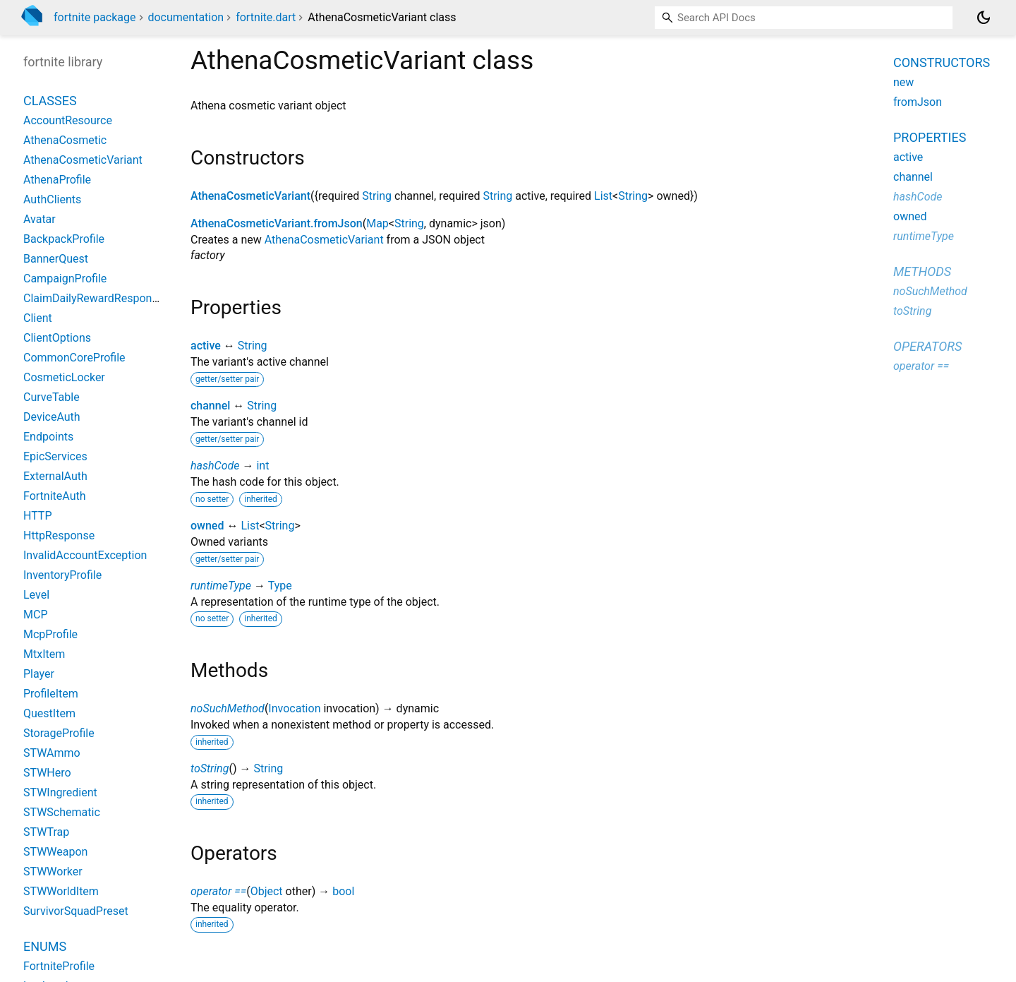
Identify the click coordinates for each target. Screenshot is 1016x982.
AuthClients (52, 199)
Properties (929, 137)
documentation (185, 17)
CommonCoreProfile (74, 357)
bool (343, 891)
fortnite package (95, 17)
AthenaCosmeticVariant (250, 196)
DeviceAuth (51, 417)
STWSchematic (61, 812)
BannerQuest (55, 258)
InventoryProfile (62, 575)
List (603, 196)
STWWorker (53, 871)
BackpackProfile (63, 239)
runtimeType (220, 585)
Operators (927, 346)
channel (210, 405)
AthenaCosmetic (65, 140)
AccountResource (67, 120)
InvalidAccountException (85, 555)
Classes (50, 100)
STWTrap (46, 832)
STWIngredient (60, 792)
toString (209, 768)
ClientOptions (57, 338)
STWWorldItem (61, 891)
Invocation (294, 708)
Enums (44, 946)
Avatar (39, 219)
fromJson (917, 102)
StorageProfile (59, 733)
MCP (35, 614)
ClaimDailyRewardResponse (93, 298)
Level (36, 594)
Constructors (941, 62)
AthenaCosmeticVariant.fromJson (276, 223)
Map (377, 223)
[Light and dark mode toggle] (983, 17)
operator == (218, 891)
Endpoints (48, 436)
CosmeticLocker (64, 377)
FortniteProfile (59, 966)
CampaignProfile (65, 278)
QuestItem (49, 713)
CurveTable (51, 397)
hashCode (214, 465)
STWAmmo (51, 753)
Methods (922, 271)
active (205, 345)
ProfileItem (50, 693)
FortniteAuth (54, 496)
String (377, 196)
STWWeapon (55, 851)
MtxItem (44, 654)
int (262, 465)
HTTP (37, 515)
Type (280, 585)
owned (207, 525)
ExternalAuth (55, 476)
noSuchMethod (227, 708)
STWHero (47, 772)
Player (38, 674)
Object (266, 891)
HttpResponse (59, 535)
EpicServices (55, 456)
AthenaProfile (57, 179)
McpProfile (50, 634)
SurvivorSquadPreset (75, 911)
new (903, 82)
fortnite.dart (266, 17)
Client (37, 318)
